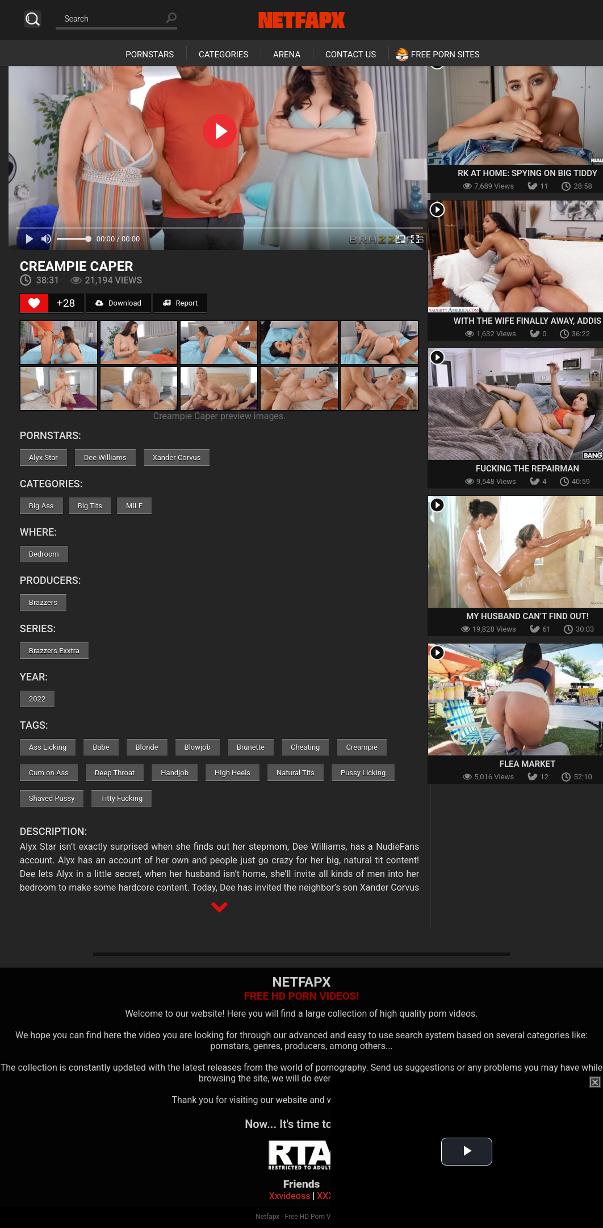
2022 (37, 699)
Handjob (175, 772)
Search (32, 19)
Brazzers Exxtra (54, 650)
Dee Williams (105, 457)
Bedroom (44, 554)
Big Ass (41, 506)
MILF (134, 506)
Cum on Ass (49, 772)
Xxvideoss (290, 1196)
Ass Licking (47, 747)
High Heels (232, 772)
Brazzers (43, 602)
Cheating (305, 747)
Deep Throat (115, 772)
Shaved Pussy (51, 798)
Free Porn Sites (445, 54)
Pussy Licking (363, 772)
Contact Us (350, 54)
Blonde (147, 747)
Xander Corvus (177, 457)
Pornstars (149, 54)
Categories (223, 54)
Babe (101, 747)
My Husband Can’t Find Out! (527, 616)
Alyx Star (43, 457)
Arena (286, 54)
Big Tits (90, 506)
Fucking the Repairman (527, 468)
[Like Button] (34, 303)
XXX (325, 1196)
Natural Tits (296, 772)
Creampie (361, 747)
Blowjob (198, 747)
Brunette (251, 747)
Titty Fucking (122, 798)
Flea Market (528, 764)
